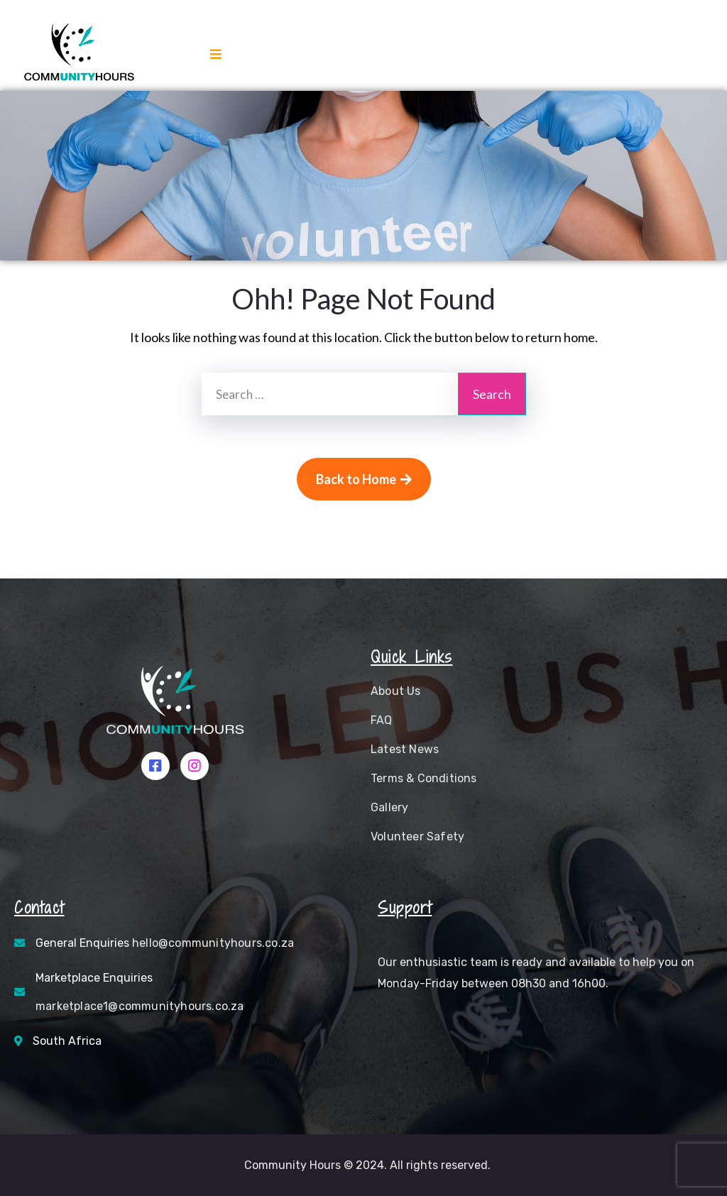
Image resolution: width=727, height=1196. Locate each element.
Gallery (389, 807)
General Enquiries (164, 943)
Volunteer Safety (417, 836)
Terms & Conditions (424, 778)
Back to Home (364, 479)
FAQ (382, 720)
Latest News (405, 749)
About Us (396, 691)
